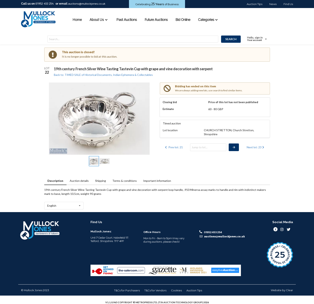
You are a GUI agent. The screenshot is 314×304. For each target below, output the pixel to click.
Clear (289, 290)
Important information (157, 180)
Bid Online (182, 19)
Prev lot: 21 (173, 147)
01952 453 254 (44, 3)
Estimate (168, 109)
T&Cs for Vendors (155, 290)
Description (55, 180)
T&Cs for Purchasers (127, 290)
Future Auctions (156, 19)
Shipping (100, 180)
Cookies (176, 290)
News (273, 4)
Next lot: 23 (256, 147)
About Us (99, 19)
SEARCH (231, 39)
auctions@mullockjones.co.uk (86, 3)
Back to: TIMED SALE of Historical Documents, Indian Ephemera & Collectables (103, 74)
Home (77, 19)
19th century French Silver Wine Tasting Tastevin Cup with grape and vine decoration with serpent (133, 69)
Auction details (79, 180)
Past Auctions (126, 19)
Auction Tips (254, 4)
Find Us (288, 4)
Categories (208, 19)
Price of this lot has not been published (233, 102)
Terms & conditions (124, 180)
